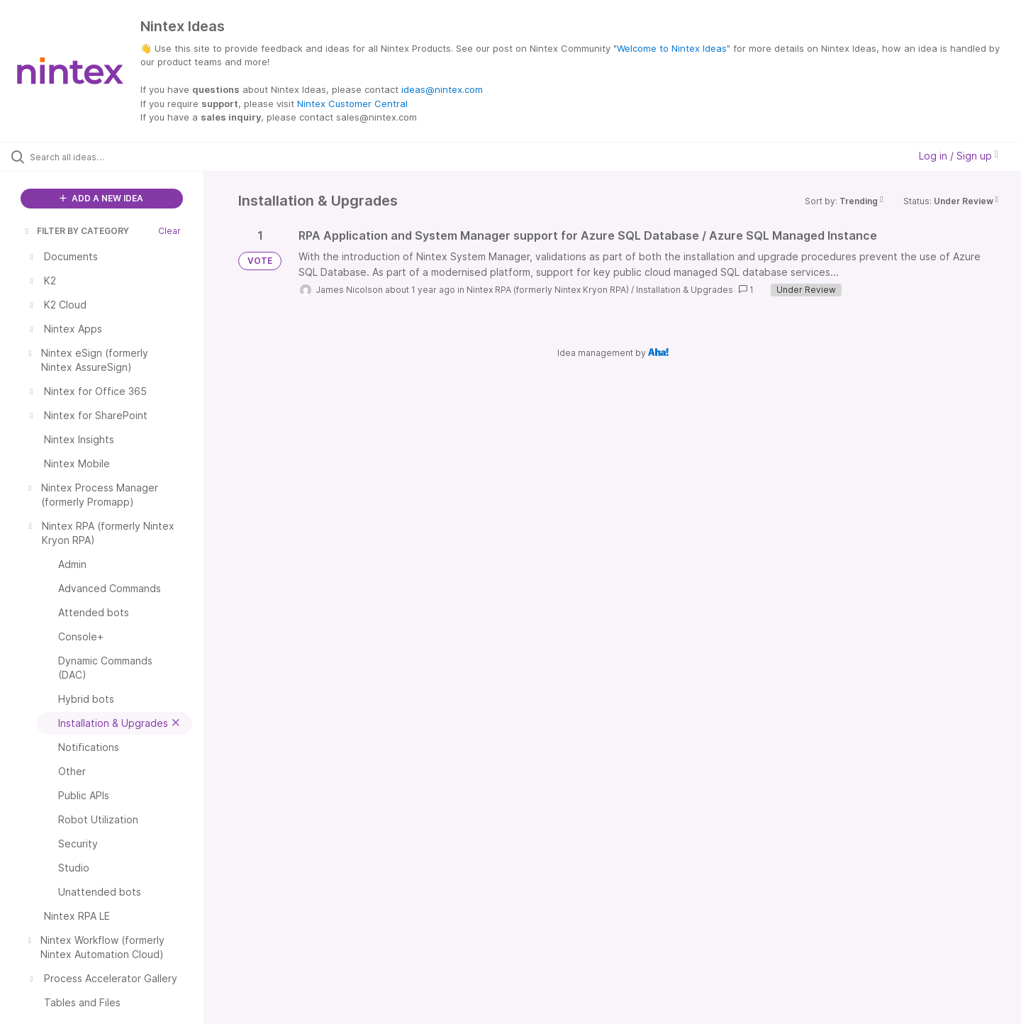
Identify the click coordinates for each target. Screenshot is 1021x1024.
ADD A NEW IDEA (101, 198)
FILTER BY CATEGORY (76, 231)
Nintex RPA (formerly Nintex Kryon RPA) (548, 289)
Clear (169, 231)
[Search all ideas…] (120, 156)
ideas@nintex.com (442, 89)
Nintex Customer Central (352, 103)
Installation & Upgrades (684, 289)
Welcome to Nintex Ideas (672, 48)
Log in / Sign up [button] (958, 156)
